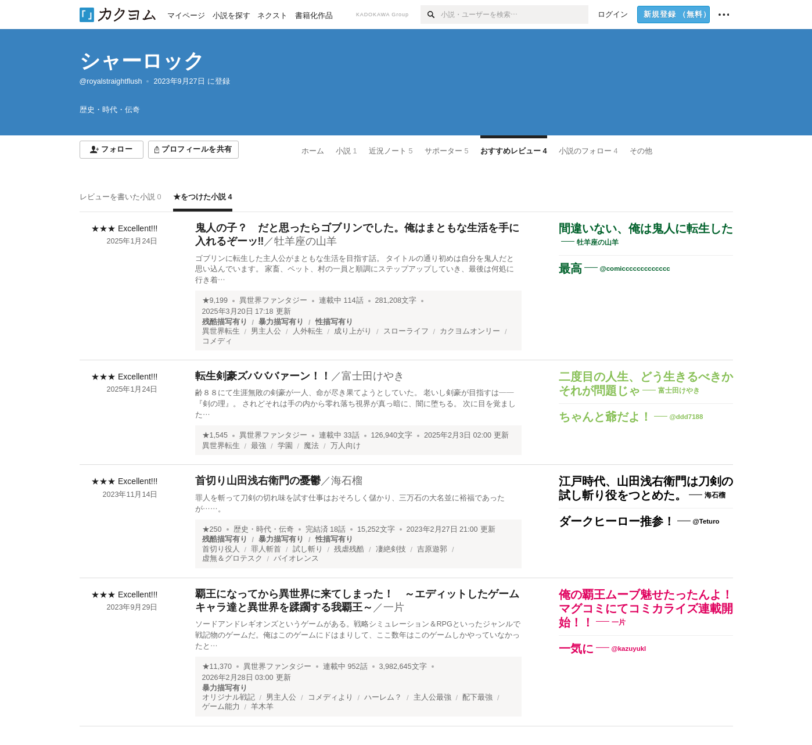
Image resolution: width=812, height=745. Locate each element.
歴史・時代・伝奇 (263, 529)
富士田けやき (373, 376)
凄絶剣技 (391, 549)
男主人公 (266, 331)
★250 (212, 529)
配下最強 (477, 697)
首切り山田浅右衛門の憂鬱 (258, 480)
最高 (570, 268)
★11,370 (217, 666)
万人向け (345, 446)
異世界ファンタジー (273, 300)
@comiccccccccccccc (635, 268)
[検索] (431, 14)
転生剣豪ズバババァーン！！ (263, 376)
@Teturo (706, 521)
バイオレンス (296, 558)
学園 (285, 446)
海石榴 (346, 480)
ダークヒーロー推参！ (617, 521)
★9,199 (215, 300)
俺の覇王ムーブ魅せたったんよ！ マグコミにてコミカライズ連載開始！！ (652, 608)
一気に (576, 648)
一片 (393, 607)
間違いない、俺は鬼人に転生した (646, 228)
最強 (258, 446)
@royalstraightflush (111, 81)
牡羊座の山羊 (305, 241)
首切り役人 (221, 549)
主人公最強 (432, 697)
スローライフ (406, 331)
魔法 (311, 446)
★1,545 (215, 435)
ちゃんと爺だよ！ (605, 416)
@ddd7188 (686, 416)
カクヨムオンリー (470, 331)
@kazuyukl (629, 647)
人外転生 (308, 331)
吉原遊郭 (432, 549)
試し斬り (308, 549)
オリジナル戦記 (228, 697)
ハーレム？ (383, 697)
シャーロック (142, 60)
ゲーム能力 (221, 707)
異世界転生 (221, 331)
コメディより (330, 697)
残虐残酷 (349, 549)
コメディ (217, 341)
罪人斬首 (266, 549)
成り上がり (353, 331)
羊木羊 (262, 707)
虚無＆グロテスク (232, 558)
